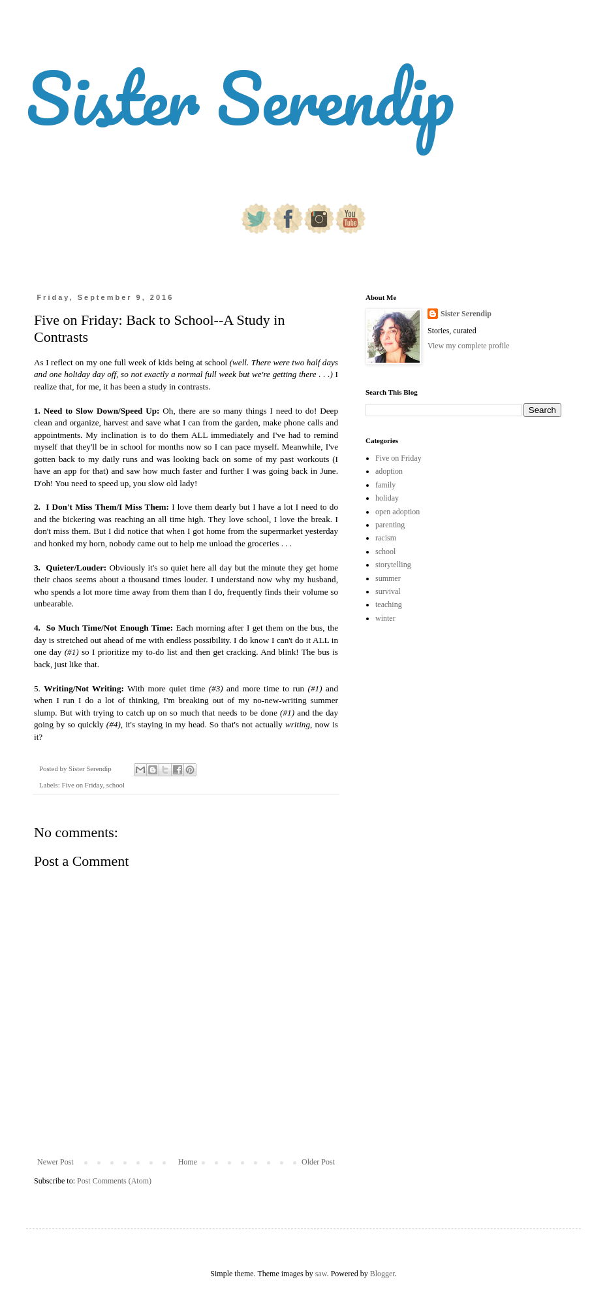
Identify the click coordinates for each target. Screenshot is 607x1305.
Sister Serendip (240, 98)
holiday (387, 498)
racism (385, 537)
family (385, 484)
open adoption (397, 511)
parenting (390, 524)
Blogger (382, 1273)
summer (388, 578)
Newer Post (55, 1161)
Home (187, 1161)
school (115, 785)
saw (321, 1273)
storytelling (393, 564)
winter (385, 618)
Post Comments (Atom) (114, 1180)
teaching (388, 604)
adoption (389, 471)
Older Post (318, 1161)
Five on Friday (81, 785)
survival (388, 591)
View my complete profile (469, 345)
